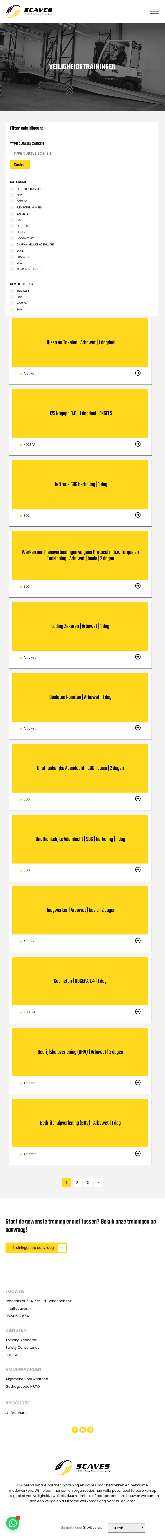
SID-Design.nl (93, 1527)
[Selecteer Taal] (126, 1528)
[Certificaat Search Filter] (82, 153)
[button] (154, 11)
